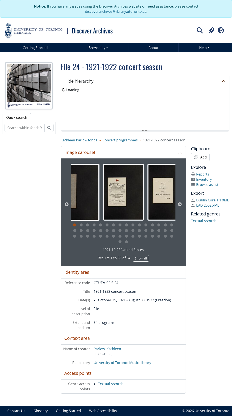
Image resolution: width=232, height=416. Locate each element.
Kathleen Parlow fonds (79, 140)
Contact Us (16, 410)
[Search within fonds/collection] (25, 128)
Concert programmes (120, 140)
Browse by (96, 47)
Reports (200, 174)
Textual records (110, 383)
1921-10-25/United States (123, 249)
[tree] (145, 108)
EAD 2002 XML (205, 205)
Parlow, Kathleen (107, 348)
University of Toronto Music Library (122, 362)
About (153, 47)
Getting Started (35, 47)
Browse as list (204, 184)
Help (203, 47)
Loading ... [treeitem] (74, 89)
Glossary (40, 410)
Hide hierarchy (78, 81)
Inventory (201, 179)
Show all (141, 258)
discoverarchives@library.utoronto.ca (115, 11)
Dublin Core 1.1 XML (210, 200)
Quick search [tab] (16, 117)
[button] (211, 30)
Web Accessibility (103, 410)
